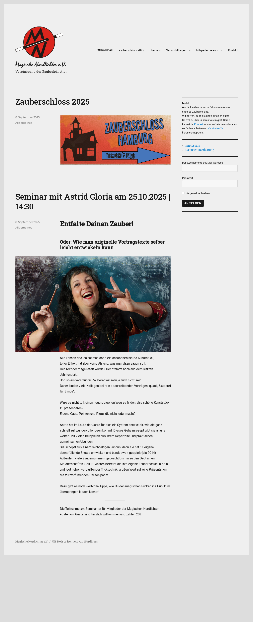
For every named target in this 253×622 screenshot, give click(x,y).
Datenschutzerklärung (199, 150)
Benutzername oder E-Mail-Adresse (202, 162)
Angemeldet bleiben (196, 193)
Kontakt (233, 50)
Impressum (192, 145)
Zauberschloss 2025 (131, 50)
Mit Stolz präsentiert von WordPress (75, 541)
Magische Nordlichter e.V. (40, 64)
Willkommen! (105, 50)
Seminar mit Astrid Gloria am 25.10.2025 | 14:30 (92, 201)
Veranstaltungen (176, 50)
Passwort (187, 178)
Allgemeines (23, 122)
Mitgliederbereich (207, 50)
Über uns (155, 50)
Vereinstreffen (216, 128)
